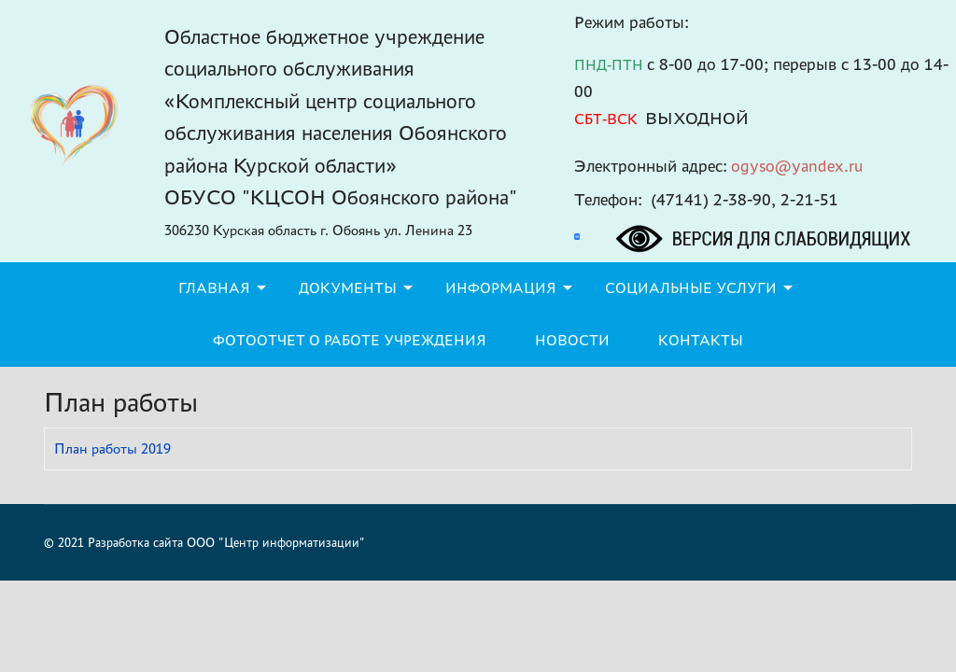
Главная (214, 288)
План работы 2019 (112, 448)
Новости (572, 340)
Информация (500, 288)
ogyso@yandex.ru (797, 165)
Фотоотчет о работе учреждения (349, 340)
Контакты (700, 340)
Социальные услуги (691, 288)
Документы (348, 288)
